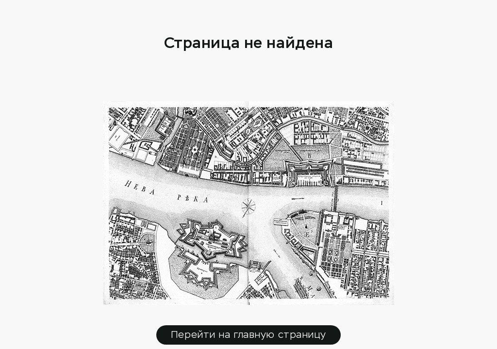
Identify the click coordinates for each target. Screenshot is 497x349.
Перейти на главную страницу (248, 334)
